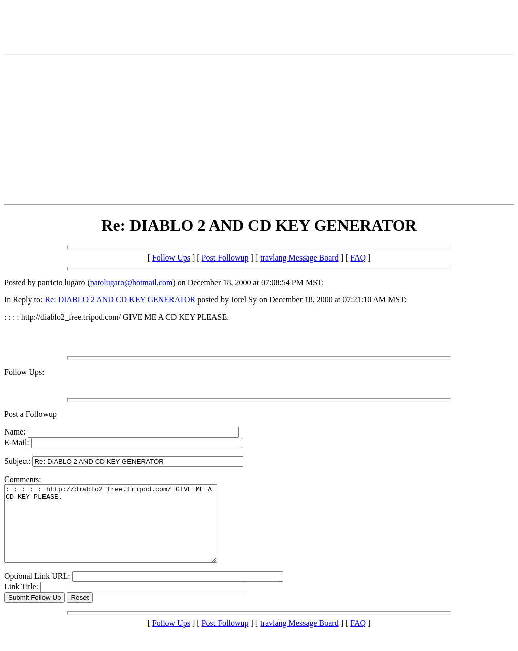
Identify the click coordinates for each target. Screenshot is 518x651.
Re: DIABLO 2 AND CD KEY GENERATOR (120, 299)
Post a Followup (30, 414)
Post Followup (225, 257)
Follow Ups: (24, 372)
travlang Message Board (299, 257)
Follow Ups (171, 257)
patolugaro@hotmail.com (131, 282)
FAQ (358, 257)
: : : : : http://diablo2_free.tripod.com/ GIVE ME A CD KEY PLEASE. (123, 531)
